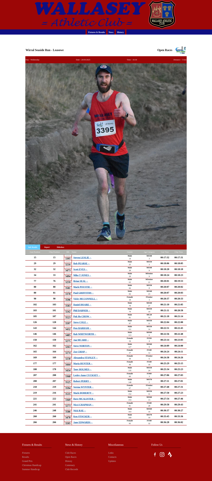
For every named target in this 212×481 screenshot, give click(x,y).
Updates (112, 461)
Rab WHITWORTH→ (84, 334)
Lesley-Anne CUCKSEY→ (86, 375)
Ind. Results (32, 247)
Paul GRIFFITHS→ (83, 293)
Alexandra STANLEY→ (85, 357)
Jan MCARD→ (81, 340)
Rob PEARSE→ (81, 263)
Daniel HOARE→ (82, 304)
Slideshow (60, 247)
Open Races (71, 457)
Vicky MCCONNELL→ (85, 299)
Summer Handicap (31, 469)
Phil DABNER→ (81, 310)
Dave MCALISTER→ (84, 399)
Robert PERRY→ (82, 381)
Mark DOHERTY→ (83, 393)
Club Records (71, 469)
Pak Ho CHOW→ (82, 316)
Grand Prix (27, 461)
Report (47, 247)
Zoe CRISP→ (80, 351)
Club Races (70, 453)
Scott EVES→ (80, 269)
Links (111, 453)
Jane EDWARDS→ (83, 422)
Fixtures (26, 453)
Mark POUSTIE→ (82, 287)
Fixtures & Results (96, 32)
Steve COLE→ (80, 322)
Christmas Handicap (31, 465)
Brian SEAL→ (80, 281)
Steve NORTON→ (82, 346)
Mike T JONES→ (82, 275)
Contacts (112, 457)
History (120, 32)
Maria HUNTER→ (83, 363)
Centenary (70, 465)
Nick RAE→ (79, 410)
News (111, 32)
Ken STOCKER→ (82, 416)
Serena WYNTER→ (83, 387)
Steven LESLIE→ (82, 257)
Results (25, 457)
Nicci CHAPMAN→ (83, 404)
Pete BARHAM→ (82, 328)
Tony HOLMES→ (82, 369)
